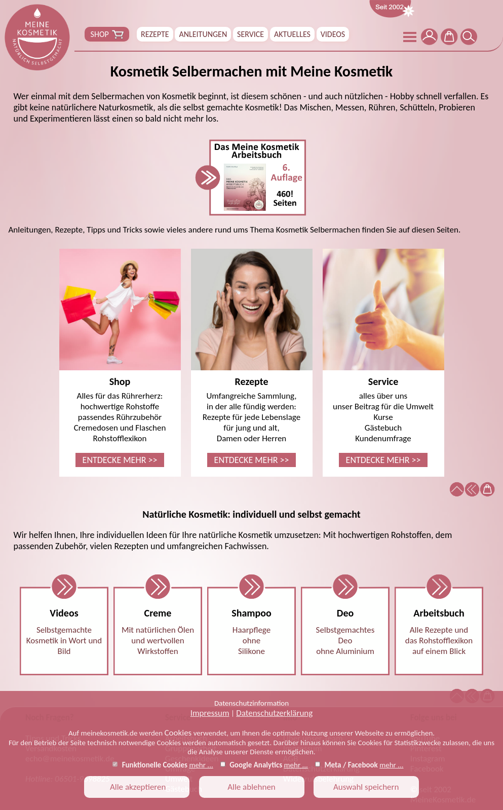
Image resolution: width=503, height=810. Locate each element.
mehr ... (201, 764)
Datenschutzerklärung (274, 713)
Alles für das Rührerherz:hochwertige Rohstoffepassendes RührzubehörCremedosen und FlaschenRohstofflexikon (120, 358)
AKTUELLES (292, 34)
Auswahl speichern (366, 787)
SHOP (107, 34)
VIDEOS (333, 34)
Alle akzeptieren (137, 787)
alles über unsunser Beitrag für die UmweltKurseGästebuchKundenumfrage (383, 358)
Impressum (209, 713)
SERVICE (250, 34)
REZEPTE (155, 34)
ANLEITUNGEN (203, 34)
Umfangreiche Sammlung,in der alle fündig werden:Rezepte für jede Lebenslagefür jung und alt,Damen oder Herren (252, 358)
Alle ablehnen (251, 787)
